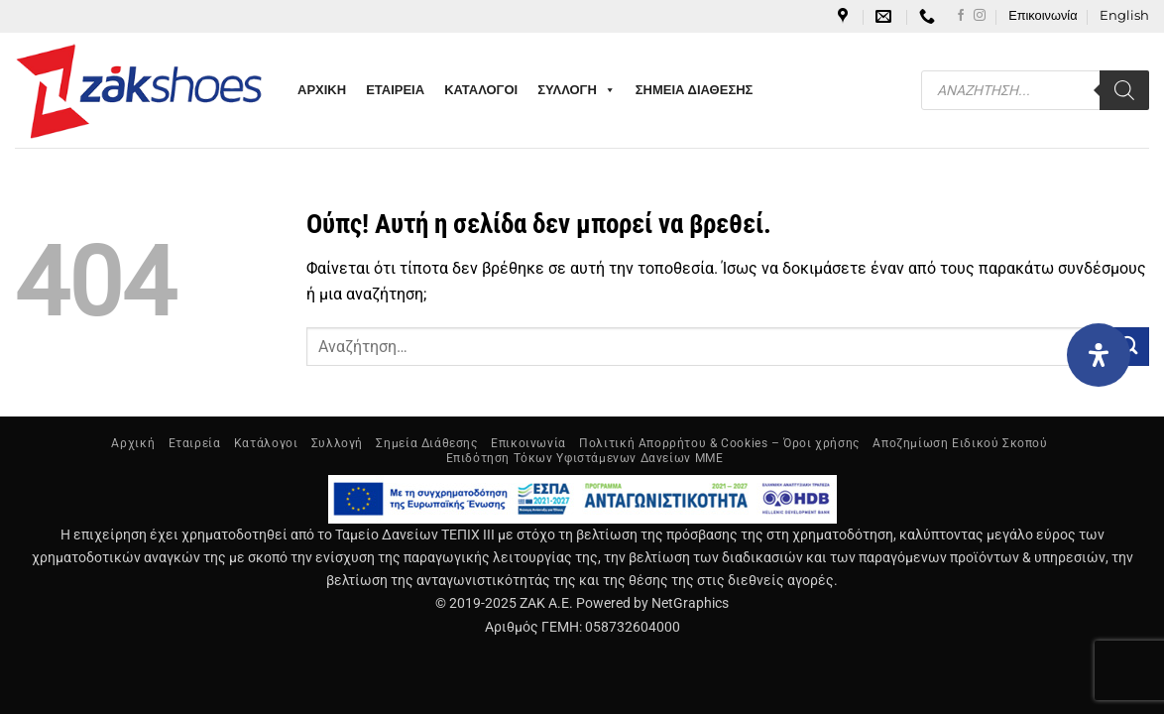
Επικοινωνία (1042, 15)
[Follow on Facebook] (961, 16)
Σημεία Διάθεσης (426, 443)
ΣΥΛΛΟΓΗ (576, 90)
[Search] (1124, 90)
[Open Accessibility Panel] (1098, 355)
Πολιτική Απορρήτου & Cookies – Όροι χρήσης (719, 443)
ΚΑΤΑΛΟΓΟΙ (481, 89)
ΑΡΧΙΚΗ (321, 89)
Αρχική (133, 443)
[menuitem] (1124, 16)
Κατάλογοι (266, 443)
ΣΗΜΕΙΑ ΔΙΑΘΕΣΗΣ (695, 89)
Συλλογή (337, 443)
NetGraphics (690, 603)
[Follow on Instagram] (980, 16)
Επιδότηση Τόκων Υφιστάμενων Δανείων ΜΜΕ (585, 458)
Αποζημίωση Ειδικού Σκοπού (960, 443)
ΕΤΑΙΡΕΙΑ (395, 89)
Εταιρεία (195, 443)
